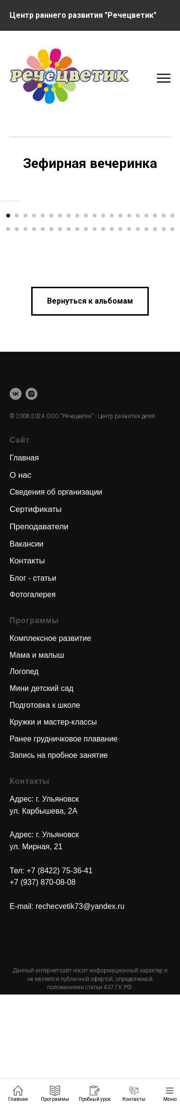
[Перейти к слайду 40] (172, 344)
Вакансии (27, 659)
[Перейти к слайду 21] (8, 344)
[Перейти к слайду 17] (146, 330)
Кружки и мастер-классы (53, 837)
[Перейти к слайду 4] (34, 330)
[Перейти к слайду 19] (164, 330)
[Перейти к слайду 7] (60, 330)
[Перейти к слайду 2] (17, 330)
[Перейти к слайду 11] (94, 330)
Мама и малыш (37, 770)
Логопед (24, 787)
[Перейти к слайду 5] (43, 330)
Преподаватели (39, 641)
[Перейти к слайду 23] (25, 344)
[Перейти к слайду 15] (129, 330)
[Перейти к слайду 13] (112, 330)
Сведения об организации (56, 607)
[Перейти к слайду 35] (129, 344)
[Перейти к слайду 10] (86, 330)
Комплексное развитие (50, 753)
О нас (20, 590)
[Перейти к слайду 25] (43, 344)
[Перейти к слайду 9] (77, 330)
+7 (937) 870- (33, 998)
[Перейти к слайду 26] (51, 344)
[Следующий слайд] (172, 258)
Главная (24, 573)
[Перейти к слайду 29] (77, 344)
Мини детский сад (41, 803)
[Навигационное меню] (163, 15)
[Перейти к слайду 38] (155, 344)
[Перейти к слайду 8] (69, 330)
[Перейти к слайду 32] (103, 344)
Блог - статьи (33, 693)
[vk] (16, 509)
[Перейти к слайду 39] (164, 344)
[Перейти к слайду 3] (25, 330)
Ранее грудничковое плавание (64, 854)
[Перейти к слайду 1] (8, 330)
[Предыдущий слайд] (8, 258)
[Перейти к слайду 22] (17, 344)
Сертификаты (35, 624)
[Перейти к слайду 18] (155, 330)
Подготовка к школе (45, 820)
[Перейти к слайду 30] (86, 344)
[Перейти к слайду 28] (69, 344)
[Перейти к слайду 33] (112, 344)
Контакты (27, 676)
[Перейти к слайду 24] (34, 344)
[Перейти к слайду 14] (120, 330)
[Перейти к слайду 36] (138, 344)
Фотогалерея (33, 710)
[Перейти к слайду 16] (138, 330)
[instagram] (31, 509)
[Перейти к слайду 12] (103, 330)
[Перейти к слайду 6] (51, 330)
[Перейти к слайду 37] (146, 344)
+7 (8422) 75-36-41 (59, 986)
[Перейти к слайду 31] (94, 344)
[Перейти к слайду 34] (120, 344)
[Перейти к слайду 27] (60, 344)
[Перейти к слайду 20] (172, 330)
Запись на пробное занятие (59, 871)
